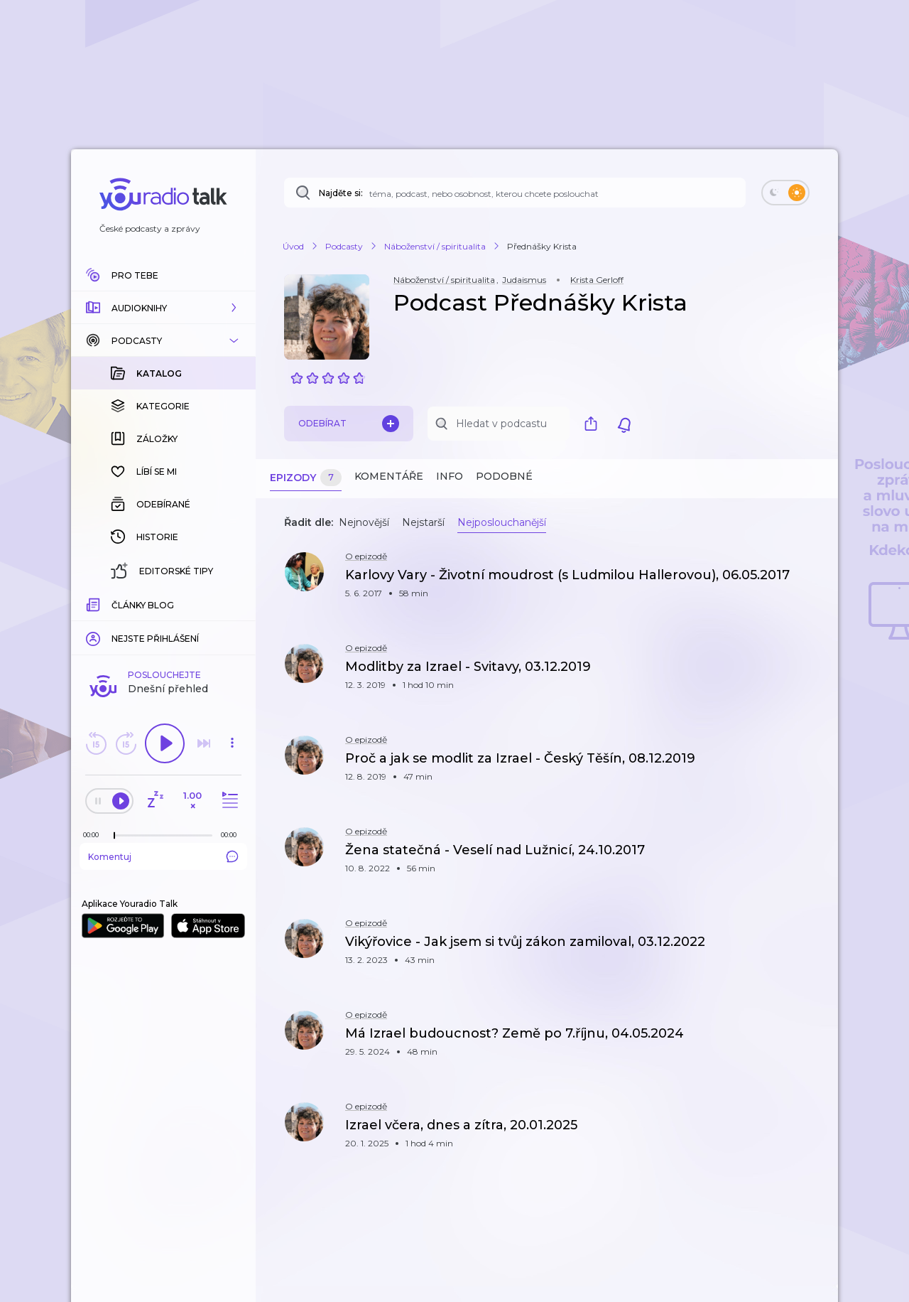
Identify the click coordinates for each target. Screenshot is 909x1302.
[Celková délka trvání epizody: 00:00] (232, 603)
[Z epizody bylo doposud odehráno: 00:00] (94, 603)
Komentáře (388, 476)
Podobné (504, 476)
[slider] (114, 604)
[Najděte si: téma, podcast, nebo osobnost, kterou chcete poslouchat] (515, 193)
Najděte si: (341, 193)
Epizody (306, 478)
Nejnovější (364, 522)
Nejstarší (423, 522)
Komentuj (163, 624)
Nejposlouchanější (501, 522)
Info (449, 476)
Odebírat (348, 423)
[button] (163, 307)
